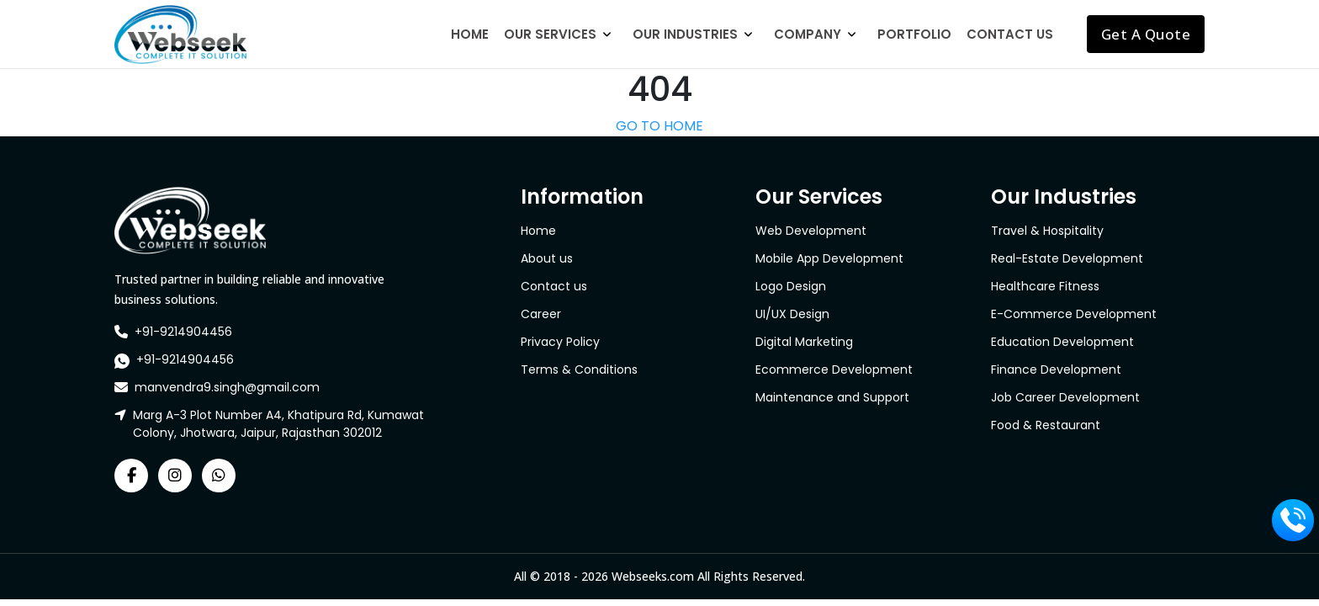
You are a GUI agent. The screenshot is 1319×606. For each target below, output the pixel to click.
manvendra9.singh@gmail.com (227, 387)
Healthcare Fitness (1045, 286)
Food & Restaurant (1045, 425)
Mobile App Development (829, 258)
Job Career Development (1065, 397)
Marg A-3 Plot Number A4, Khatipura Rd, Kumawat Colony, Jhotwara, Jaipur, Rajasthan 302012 (278, 424)
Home (470, 34)
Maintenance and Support (832, 397)
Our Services (550, 34)
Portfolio (914, 34)
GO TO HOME (659, 126)
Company (807, 34)
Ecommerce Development (834, 369)
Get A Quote (1146, 34)
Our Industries (685, 34)
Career (541, 314)
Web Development (810, 230)
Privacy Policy (560, 341)
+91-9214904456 (183, 331)
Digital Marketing (804, 341)
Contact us (554, 286)
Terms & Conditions (579, 369)
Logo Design (790, 286)
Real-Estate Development (1067, 258)
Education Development (1062, 341)
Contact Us (1010, 34)
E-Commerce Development (1074, 314)
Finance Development (1056, 369)
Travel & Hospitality (1047, 230)
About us (547, 258)
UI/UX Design (792, 314)
